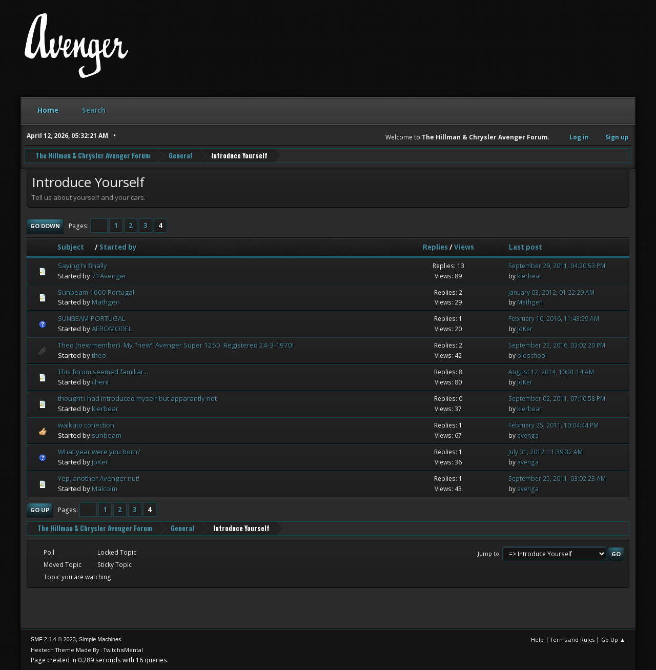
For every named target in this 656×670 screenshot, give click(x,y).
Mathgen (106, 302)
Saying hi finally (82, 265)
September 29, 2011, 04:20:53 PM (556, 265)
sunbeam (106, 434)
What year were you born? (99, 451)
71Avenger (109, 275)
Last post (525, 246)
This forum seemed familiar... (103, 371)
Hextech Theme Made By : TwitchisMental (87, 649)
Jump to (488, 553)
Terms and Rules (572, 639)
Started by (118, 246)
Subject (75, 246)
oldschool (532, 355)
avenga (528, 435)
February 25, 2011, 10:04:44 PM (553, 424)
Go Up (39, 509)
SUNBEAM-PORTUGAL (92, 318)
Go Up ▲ (613, 639)
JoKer (524, 328)
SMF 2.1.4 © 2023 (53, 639)
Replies (435, 246)
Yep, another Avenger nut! (98, 477)
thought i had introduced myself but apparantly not (137, 397)
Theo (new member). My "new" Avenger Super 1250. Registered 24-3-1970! (176, 345)
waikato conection (86, 424)
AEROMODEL (112, 328)
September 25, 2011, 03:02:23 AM (557, 478)
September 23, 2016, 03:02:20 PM (556, 345)
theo (99, 354)
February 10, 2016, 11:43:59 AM (553, 318)
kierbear (529, 275)
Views (464, 246)
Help (537, 639)
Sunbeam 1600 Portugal (96, 291)
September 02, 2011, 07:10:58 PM (556, 398)
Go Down (45, 225)
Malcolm (104, 488)
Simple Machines (100, 639)
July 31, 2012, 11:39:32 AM (545, 451)
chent (100, 381)
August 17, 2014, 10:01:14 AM (551, 371)
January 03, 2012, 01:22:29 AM (551, 292)
